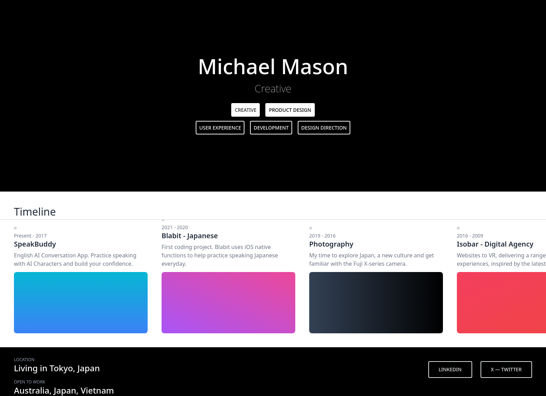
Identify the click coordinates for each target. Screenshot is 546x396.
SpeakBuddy (35, 244)
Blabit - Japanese (190, 235)
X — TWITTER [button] (506, 369)
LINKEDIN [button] (450, 369)
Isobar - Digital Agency (495, 244)
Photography (331, 244)
